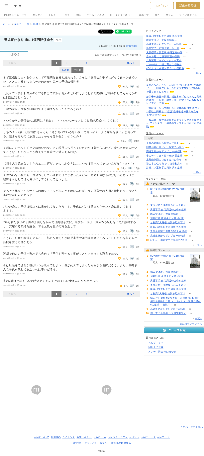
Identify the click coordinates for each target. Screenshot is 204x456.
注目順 (77, 70)
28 (175, 305)
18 (187, 164)
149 (186, 64)
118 (191, 210)
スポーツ (144, 15)
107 (190, 205)
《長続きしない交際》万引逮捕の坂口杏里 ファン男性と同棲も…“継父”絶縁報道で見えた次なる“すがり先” (173, 111)
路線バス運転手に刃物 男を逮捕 (164, 36)
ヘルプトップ (155, 342)
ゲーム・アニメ (95, 15)
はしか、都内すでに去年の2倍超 (168, 240)
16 (191, 231)
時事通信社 (132, 46)
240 (180, 196)
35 (189, 48)
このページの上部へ (191, 427)
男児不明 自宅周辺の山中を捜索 (168, 209)
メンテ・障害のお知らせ (162, 351)
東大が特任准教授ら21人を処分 (168, 205)
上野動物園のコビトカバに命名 (163, 159)
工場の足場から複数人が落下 (162, 143)
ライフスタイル (188, 15)
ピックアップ (153, 31)
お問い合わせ (84, 437)
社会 (67, 15)
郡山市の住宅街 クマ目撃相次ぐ (164, 163)
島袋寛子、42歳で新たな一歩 (162, 48)
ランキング (152, 178)
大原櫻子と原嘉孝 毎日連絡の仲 (164, 52)
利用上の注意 (155, 347)
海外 (157, 15)
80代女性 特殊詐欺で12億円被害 (167, 191)
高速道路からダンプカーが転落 (163, 44)
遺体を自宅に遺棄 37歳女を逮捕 (168, 231)
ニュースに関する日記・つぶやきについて (118, 54)
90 (187, 36)
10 (186, 160)
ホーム (7, 24)
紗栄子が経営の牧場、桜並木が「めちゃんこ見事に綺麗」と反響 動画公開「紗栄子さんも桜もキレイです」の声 (174, 100)
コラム (169, 15)
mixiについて (41, 437)
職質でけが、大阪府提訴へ (161, 40)
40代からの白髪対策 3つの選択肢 (165, 68)
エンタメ (38, 15)
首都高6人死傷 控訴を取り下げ (167, 222)
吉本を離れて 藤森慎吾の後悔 (163, 56)
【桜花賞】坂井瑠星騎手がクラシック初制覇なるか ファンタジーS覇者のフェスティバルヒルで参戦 (174, 123)
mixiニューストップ (15, 15)
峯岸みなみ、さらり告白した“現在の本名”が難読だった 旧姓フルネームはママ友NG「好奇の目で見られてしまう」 (173, 88)
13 (184, 56)
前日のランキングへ (190, 323)
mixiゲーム (100, 437)
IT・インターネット (121, 15)
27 (186, 60)
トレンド (53, 15)
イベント (134, 437)
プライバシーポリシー (97, 443)
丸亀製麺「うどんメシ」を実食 (163, 60)
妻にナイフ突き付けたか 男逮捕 (164, 155)
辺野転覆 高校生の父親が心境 (167, 218)
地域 (78, 15)
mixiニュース (21, 24)
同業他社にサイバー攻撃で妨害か (165, 147)
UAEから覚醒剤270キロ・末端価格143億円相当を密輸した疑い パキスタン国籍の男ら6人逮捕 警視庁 (175, 301)
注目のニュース (155, 133)
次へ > (130, 63)
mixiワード (163, 437)
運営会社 (78, 443)
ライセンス (68, 437)
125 (181, 40)
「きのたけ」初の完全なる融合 (163, 64)
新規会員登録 (188, 5)
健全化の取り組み (121, 443)
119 (188, 218)
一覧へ (197, 73)
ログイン (162, 5)
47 (190, 223)
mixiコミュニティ (118, 437)
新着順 (65, 70)
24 (192, 44)
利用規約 (56, 437)
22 (194, 68)
